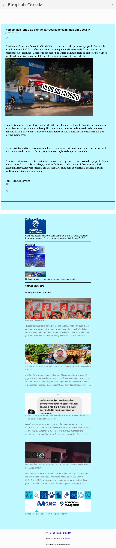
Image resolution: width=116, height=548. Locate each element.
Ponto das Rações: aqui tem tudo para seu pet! (46, 514)
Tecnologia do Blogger (58, 533)
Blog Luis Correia (25, 4)
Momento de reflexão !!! (36, 320)
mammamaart (65, 538)
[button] (7, 38)
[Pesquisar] (46, 5)
